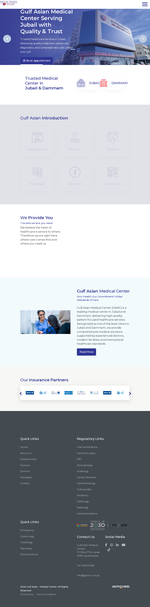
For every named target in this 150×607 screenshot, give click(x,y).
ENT (79, 459)
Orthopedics (84, 489)
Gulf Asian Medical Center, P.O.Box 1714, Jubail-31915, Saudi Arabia (88, 550)
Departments (28, 459)
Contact (25, 483)
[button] (73, 49)
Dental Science (29, 554)
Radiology (82, 507)
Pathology (83, 501)
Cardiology (26, 542)
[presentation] (7, 39)
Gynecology (27, 536)
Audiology (83, 471)
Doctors (25, 471)
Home (24, 447)
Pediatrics (82, 495)
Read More (86, 351)
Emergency (27, 530)
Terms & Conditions (46, 594)
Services (25, 465)
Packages (26, 477)
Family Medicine (86, 477)
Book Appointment (36, 60)
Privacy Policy (27, 594)
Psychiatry (26, 548)
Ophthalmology (86, 483)
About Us (25, 453)
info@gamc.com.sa (88, 575)
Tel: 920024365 (85, 565)
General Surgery (86, 453)
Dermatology (85, 465)
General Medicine (87, 513)
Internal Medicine (87, 447)
